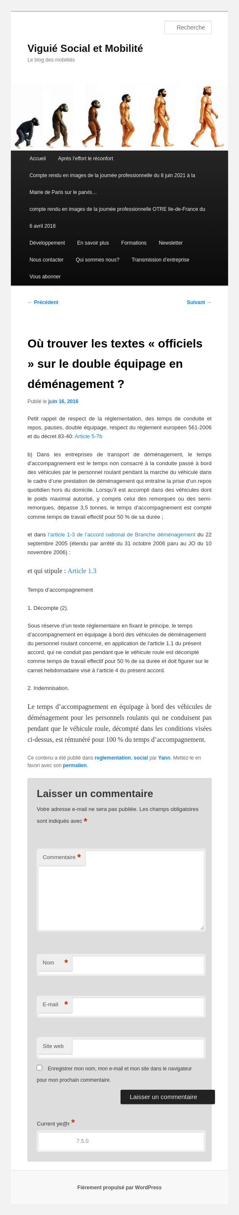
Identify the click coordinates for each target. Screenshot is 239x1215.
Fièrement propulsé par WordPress (120, 1188)
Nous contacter (47, 260)
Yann (164, 758)
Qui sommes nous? (97, 260)
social (141, 758)
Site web (53, 1046)
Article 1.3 (81, 570)
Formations (134, 243)
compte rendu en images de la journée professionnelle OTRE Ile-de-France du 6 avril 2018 (117, 217)
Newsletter (171, 243)
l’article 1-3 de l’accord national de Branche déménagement (122, 534)
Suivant (199, 302)
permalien (75, 765)
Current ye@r (56, 1124)
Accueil (38, 159)
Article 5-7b (88, 436)
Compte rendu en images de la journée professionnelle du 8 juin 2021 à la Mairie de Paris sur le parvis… (112, 183)
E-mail (55, 1005)
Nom (55, 963)
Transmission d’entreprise (160, 260)
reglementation (113, 758)
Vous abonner (45, 277)
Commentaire (62, 857)
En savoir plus (93, 243)
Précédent (42, 302)
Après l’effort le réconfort (85, 159)
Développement (47, 243)
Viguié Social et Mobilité (85, 48)
